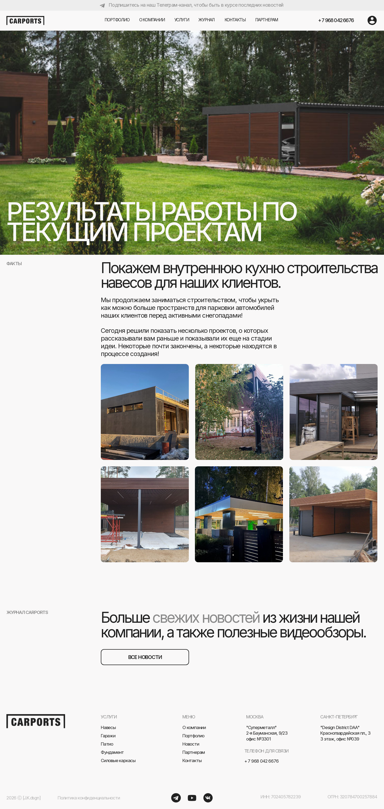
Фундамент (112, 752)
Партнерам (193, 752)
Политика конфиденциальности (89, 797)
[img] (372, 20)
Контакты (235, 19)
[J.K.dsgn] (32, 797)
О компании (152, 19)
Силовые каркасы (118, 760)
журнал (206, 19)
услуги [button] (181, 19)
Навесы (108, 727)
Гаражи (108, 735)
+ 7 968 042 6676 (336, 20)
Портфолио (117, 19)
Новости (190, 744)
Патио (107, 744)
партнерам (266, 19)
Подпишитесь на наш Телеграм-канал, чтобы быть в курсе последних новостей (196, 5)
